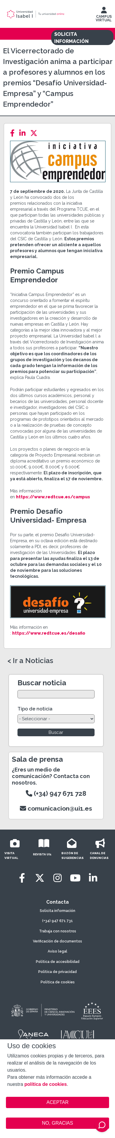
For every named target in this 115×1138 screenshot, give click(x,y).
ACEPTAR (57, 1102)
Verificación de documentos (57, 941)
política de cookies (45, 1084)
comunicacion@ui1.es (56, 808)
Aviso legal (57, 951)
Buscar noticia (41, 682)
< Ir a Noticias (30, 660)
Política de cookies (58, 982)
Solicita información (57, 911)
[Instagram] (57, 878)
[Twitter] (35, 133)
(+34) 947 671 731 (57, 921)
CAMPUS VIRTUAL (104, 15)
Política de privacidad (57, 972)
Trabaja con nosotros (57, 931)
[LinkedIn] (24, 133)
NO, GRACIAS (57, 1123)
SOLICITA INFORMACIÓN (71, 37)
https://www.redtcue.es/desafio (48, 633)
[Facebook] (14, 133)
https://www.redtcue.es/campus (53, 496)
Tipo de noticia (34, 709)
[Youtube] (75, 878)
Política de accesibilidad (57, 962)
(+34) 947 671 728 (56, 793)
